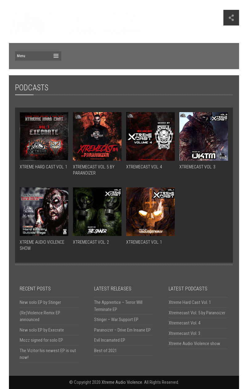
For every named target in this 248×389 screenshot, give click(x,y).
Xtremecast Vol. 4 (184, 323)
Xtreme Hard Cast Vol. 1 (190, 302)
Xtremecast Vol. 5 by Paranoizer (197, 313)
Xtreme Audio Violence (122, 382)
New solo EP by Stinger (40, 302)
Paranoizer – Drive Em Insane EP (122, 330)
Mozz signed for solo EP (41, 340)
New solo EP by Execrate (42, 330)
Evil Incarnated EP (109, 340)
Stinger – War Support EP (116, 319)
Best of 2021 (105, 350)
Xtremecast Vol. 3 (184, 333)
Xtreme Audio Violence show (194, 343)
